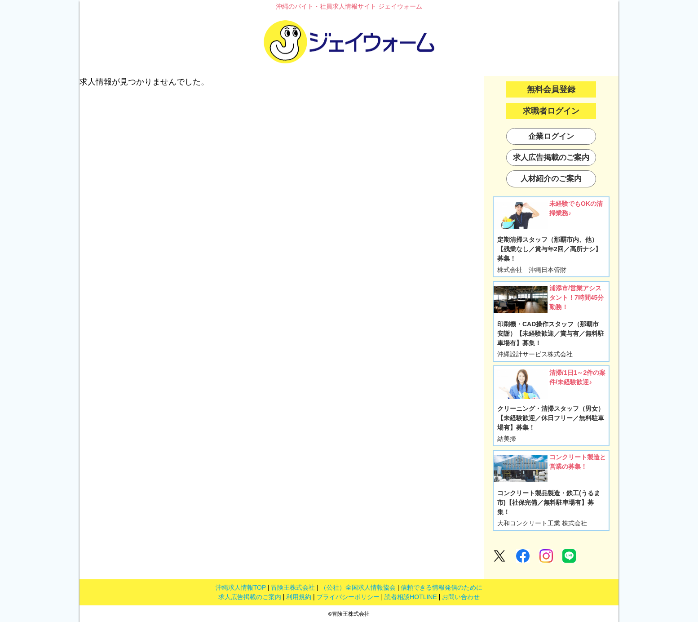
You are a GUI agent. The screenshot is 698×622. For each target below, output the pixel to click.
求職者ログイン (551, 111)
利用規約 (298, 596)
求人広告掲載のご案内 (249, 596)
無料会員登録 (551, 89)
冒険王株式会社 (293, 587)
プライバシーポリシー (348, 596)
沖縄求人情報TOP (241, 587)
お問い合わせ (461, 596)
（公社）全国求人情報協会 (358, 587)
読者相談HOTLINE (410, 596)
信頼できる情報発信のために (441, 587)
